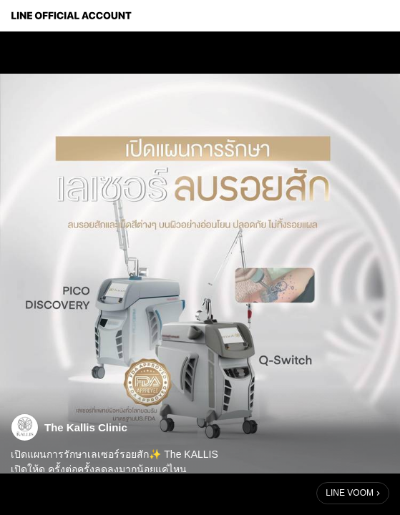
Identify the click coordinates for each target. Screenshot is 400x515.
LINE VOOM (350, 493)
